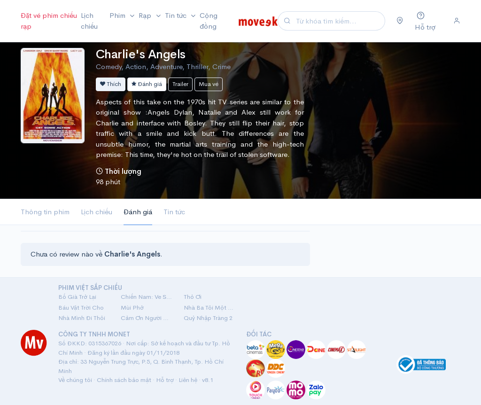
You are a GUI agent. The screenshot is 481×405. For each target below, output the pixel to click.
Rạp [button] (146, 15)
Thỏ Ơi (193, 297)
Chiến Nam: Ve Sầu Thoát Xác (146, 297)
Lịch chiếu (89, 21)
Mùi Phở (132, 308)
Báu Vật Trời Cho (81, 308)
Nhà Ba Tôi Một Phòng (209, 308)
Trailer (180, 84)
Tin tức (174, 211)
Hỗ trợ (165, 380)
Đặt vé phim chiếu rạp (49, 21)
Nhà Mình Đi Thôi (81, 318)
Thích (110, 84)
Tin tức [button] (176, 15)
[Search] (339, 21)
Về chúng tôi (75, 380)
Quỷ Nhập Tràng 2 (208, 318)
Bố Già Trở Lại (77, 297)
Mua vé (208, 84)
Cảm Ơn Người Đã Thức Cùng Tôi (146, 318)
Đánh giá (147, 84)
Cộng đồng (208, 21)
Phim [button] (118, 15)
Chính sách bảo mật (124, 380)
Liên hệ (187, 380)
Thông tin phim (45, 211)
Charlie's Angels (141, 54)
